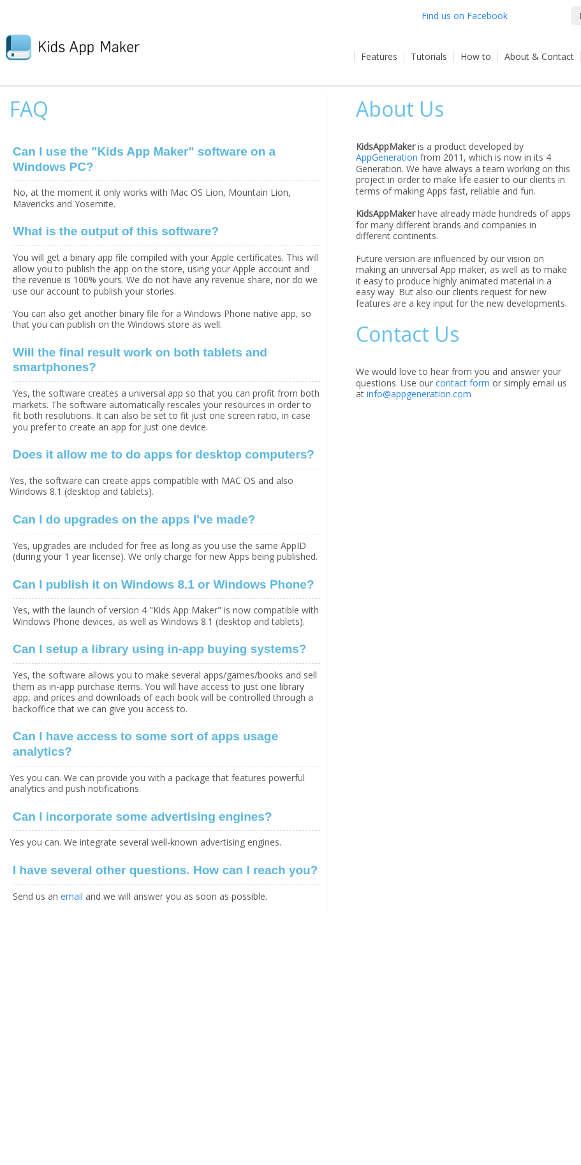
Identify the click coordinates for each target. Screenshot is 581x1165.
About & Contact (539, 56)
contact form (463, 383)
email (72, 896)
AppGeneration (387, 157)
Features (379, 56)
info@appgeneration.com (419, 394)
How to (475, 56)
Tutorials (429, 56)
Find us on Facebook (465, 16)
